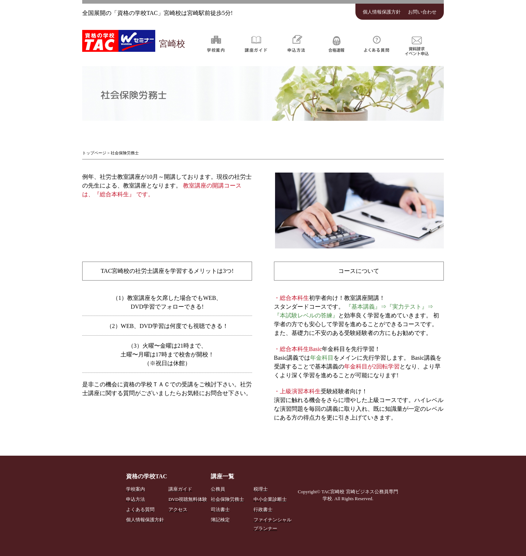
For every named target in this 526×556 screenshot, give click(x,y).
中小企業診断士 (270, 499)
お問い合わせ (422, 12)
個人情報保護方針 (382, 12)
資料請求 (417, 43)
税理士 (261, 489)
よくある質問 (377, 43)
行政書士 (263, 509)
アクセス (177, 509)
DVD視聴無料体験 (187, 499)
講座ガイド (256, 43)
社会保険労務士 (227, 499)
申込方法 (296, 43)
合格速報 (336, 43)
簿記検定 (220, 519)
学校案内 (216, 43)
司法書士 (220, 509)
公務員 (218, 489)
